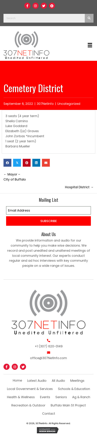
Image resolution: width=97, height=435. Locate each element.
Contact (48, 413)
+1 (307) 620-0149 (49, 346)
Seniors (61, 397)
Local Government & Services (30, 389)
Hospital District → (79, 187)
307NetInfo (45, 103)
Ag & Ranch (81, 397)
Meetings (77, 380)
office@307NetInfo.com (48, 358)
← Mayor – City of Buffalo (14, 177)
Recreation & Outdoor (28, 405)
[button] (27, 6)
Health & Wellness (21, 397)
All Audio (58, 380)
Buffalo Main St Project (68, 405)
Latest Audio (36, 380)
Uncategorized (68, 103)
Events (45, 397)
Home (17, 380)
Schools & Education (74, 389)
